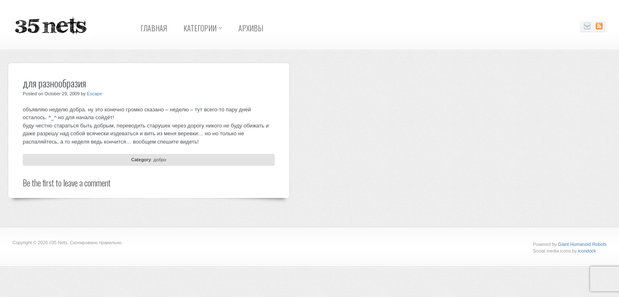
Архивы (250, 28)
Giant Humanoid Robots (582, 244)
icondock (587, 250)
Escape (94, 93)
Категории (200, 28)
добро (159, 159)
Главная (153, 28)
